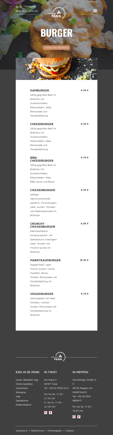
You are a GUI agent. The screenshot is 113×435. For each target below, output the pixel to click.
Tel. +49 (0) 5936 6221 (56, 388)
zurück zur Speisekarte (56, 47)
